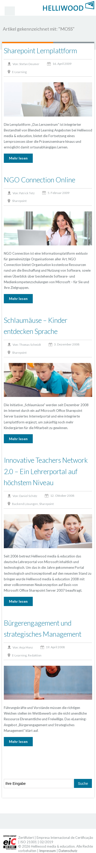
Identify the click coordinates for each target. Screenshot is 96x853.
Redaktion (34, 655)
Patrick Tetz (27, 193)
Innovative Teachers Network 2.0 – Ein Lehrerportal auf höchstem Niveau (46, 471)
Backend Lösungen (25, 503)
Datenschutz (68, 851)
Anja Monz (26, 647)
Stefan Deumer (29, 64)
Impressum (47, 851)
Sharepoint (19, 200)
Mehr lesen (18, 158)
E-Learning (19, 72)
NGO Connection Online (39, 179)
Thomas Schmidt (30, 344)
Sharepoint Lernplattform (40, 50)
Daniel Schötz (28, 495)
